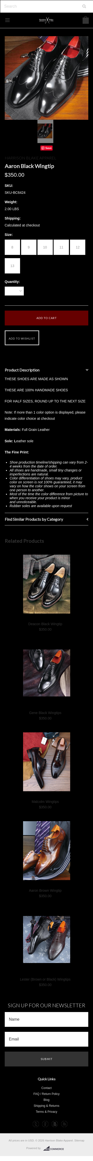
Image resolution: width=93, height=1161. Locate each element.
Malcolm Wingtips (45, 802)
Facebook (45, 1124)
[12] (77, 247)
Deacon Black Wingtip (45, 624)
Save (48, 148)
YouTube (55, 1124)
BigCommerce (55, 1148)
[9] (28, 247)
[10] (45, 247)
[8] (12, 247)
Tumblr (36, 1124)
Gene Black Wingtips (45, 713)
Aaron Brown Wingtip (45, 890)
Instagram (26, 1124)
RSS (64, 1124)
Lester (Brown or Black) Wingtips (45, 979)
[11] (61, 247)
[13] (12, 265)
